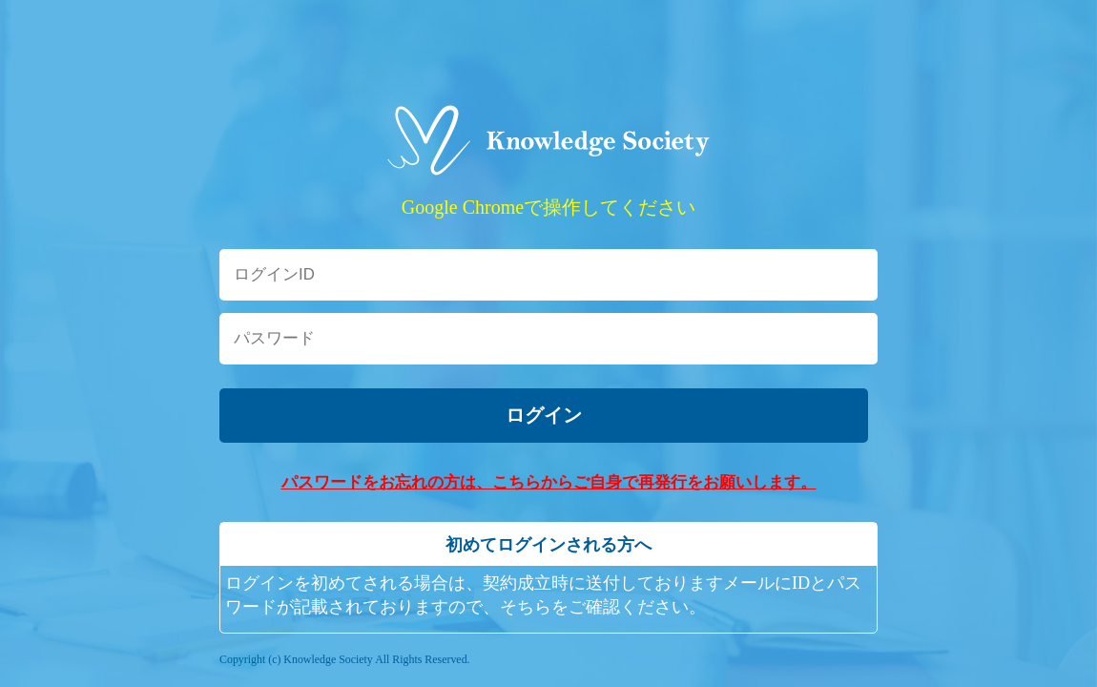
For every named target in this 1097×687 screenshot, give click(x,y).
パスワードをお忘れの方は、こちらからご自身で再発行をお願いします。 (549, 482)
